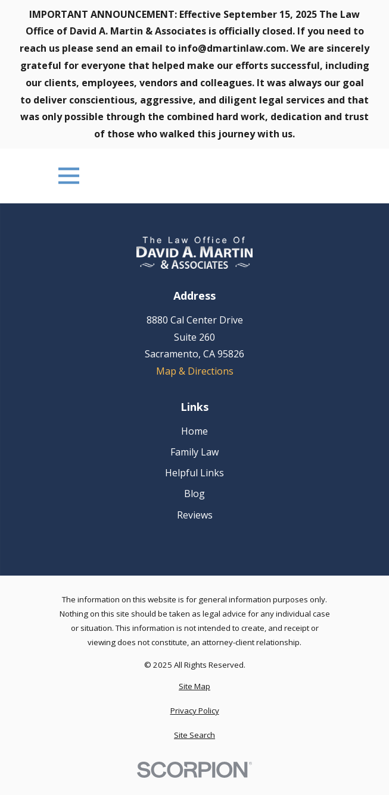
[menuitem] (194, 687)
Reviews (195, 514)
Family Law (194, 451)
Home (194, 431)
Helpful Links (194, 472)
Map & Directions (195, 371)
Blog (194, 493)
